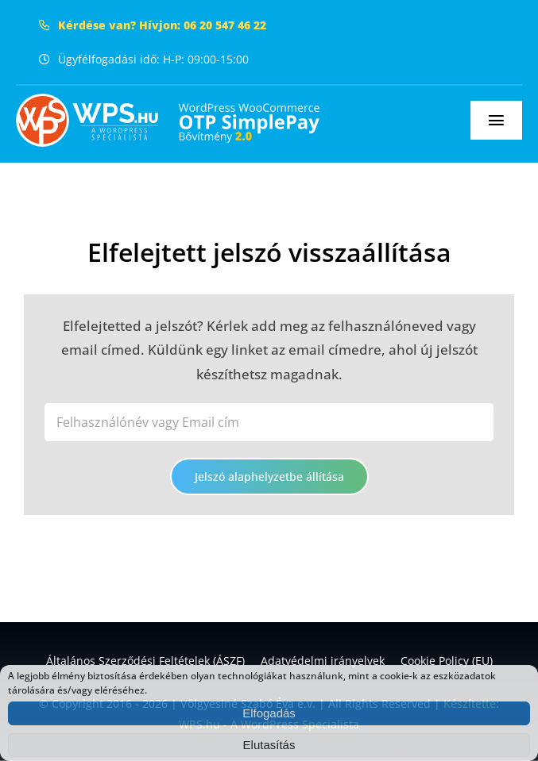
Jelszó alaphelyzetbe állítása (269, 476)
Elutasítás (269, 744)
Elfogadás (269, 713)
